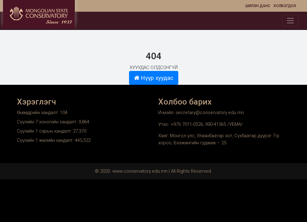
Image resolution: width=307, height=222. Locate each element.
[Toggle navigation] (290, 21)
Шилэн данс (257, 6)
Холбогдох (284, 6)
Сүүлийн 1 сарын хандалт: (45, 131)
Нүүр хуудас (153, 78)
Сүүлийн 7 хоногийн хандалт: (48, 122)
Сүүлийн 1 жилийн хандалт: (46, 140)
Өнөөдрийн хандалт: (38, 112)
